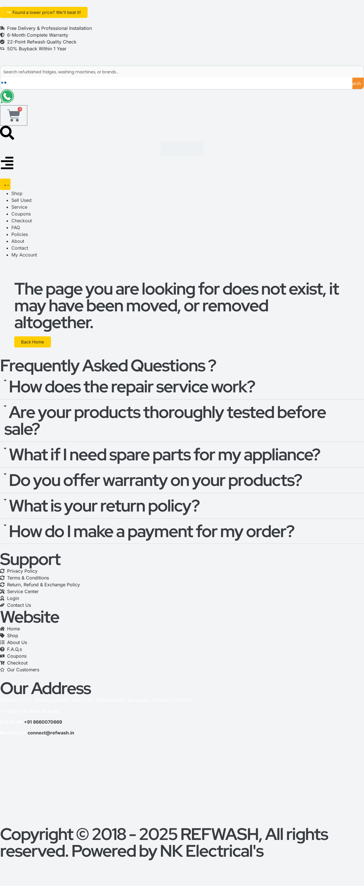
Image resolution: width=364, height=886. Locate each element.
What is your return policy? (104, 509)
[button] (182, 390)
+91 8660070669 (43, 725)
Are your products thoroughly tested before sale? (165, 423)
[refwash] (182, 786)
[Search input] (182, 72)
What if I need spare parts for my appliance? (164, 458)
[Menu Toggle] (5, 188)
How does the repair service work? (132, 390)
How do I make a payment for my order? (151, 534)
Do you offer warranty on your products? (155, 483)
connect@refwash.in (51, 736)
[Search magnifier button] (358, 83)
